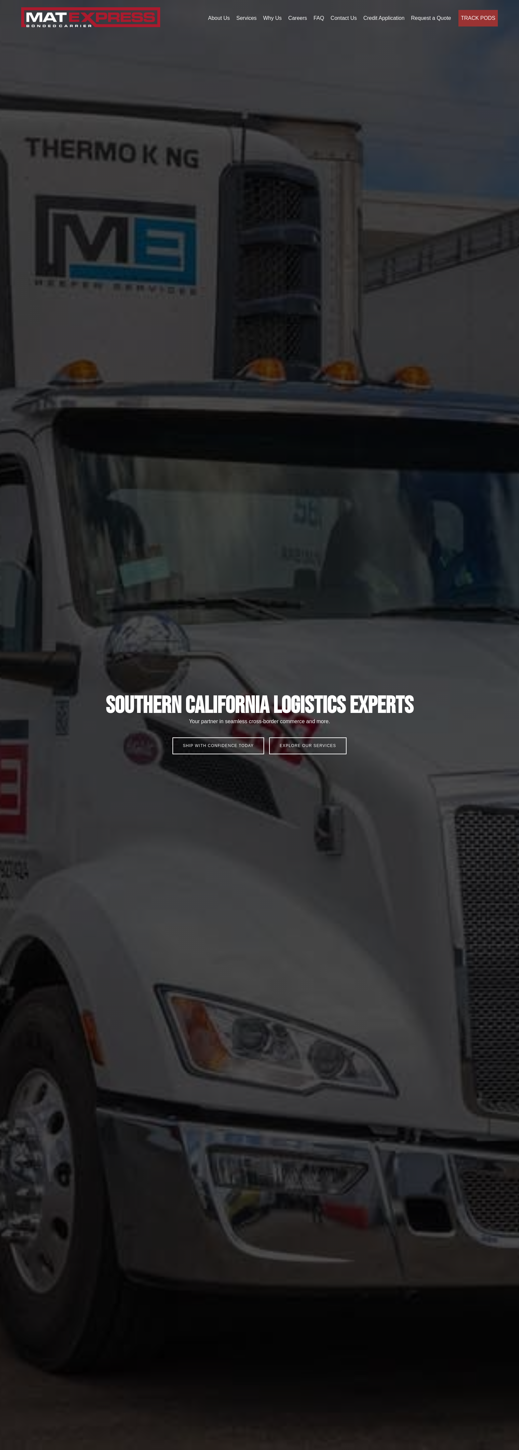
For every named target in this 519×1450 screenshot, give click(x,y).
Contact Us (344, 18)
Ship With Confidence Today (218, 745)
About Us (219, 18)
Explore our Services (308, 745)
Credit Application (384, 18)
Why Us (272, 18)
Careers (297, 18)
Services (246, 18)
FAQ (318, 18)
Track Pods (478, 18)
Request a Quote (431, 18)
